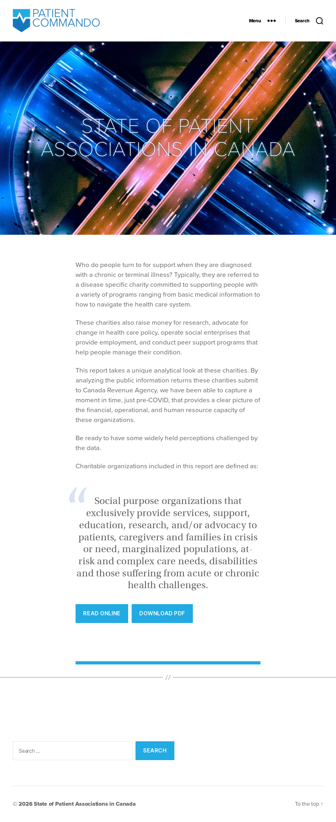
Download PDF (162, 613)
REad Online (101, 613)
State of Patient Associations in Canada (84, 803)
